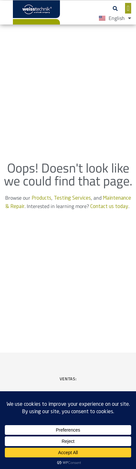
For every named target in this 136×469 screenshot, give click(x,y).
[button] (115, 8)
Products (41, 198)
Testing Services (72, 198)
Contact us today (109, 206)
